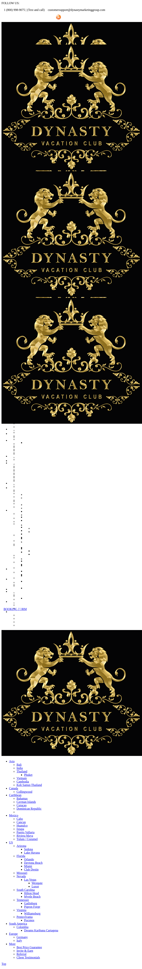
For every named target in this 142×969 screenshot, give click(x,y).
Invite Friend (44, 17)
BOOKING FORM (15, 609)
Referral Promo (22, 17)
